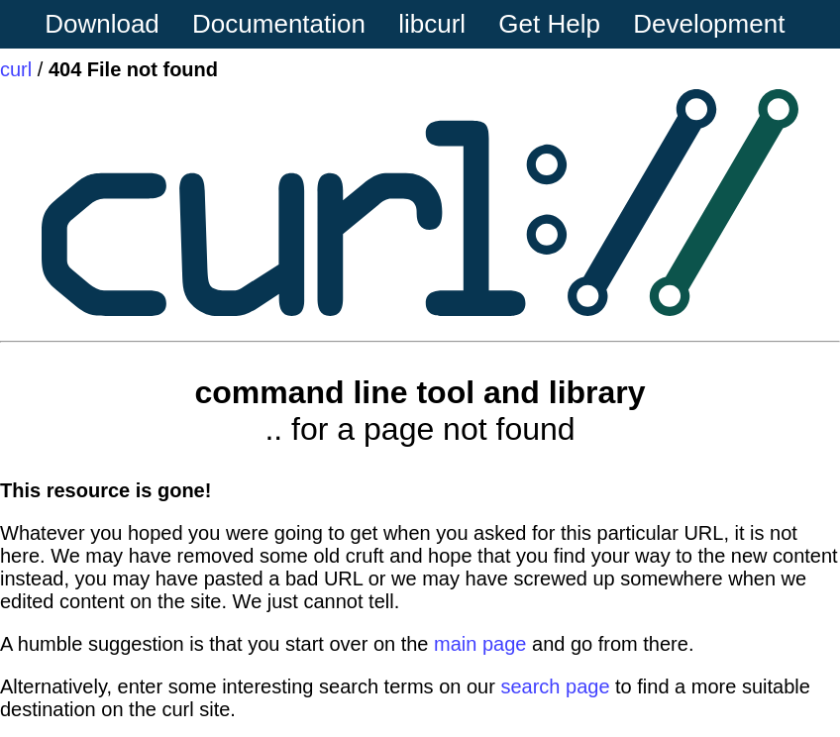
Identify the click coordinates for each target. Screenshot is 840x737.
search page (554, 686)
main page (480, 644)
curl (16, 69)
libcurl (432, 24)
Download (102, 24)
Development (709, 24)
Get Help (549, 24)
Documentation (279, 24)
